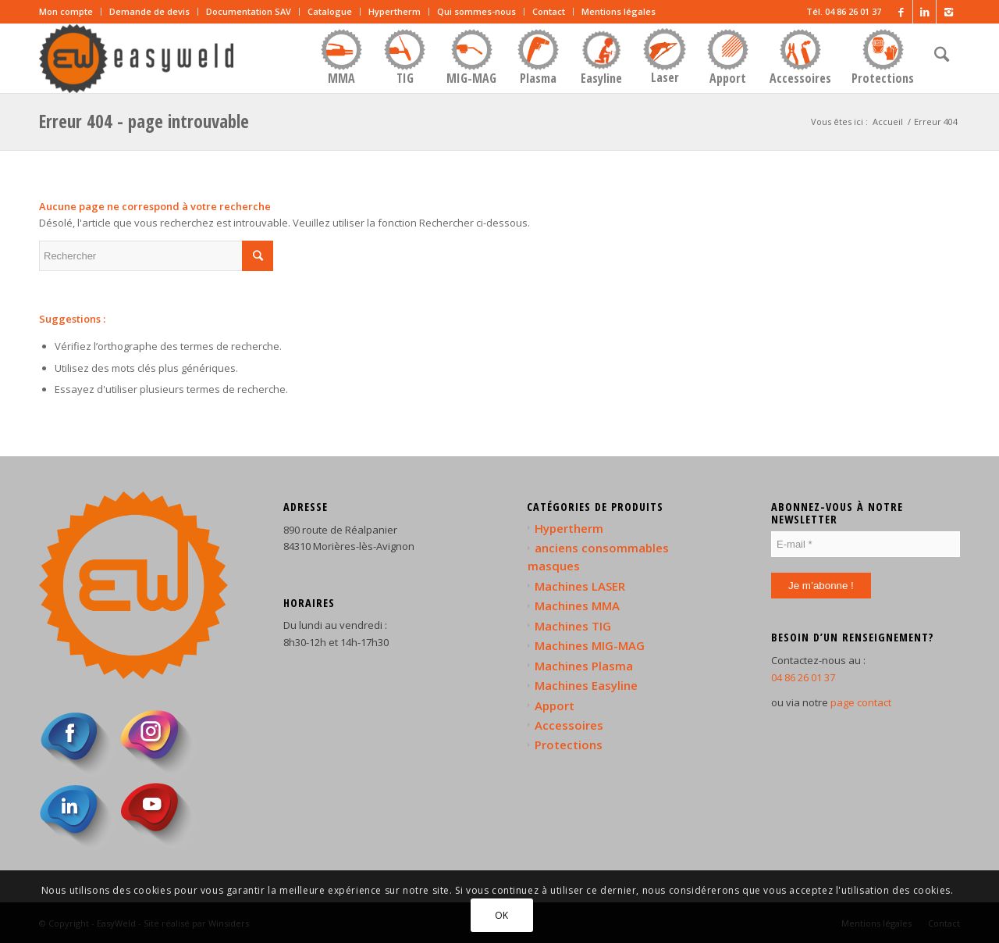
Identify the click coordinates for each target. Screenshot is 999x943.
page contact (860, 702)
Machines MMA (577, 605)
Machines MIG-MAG (590, 645)
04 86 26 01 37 (803, 677)
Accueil (888, 121)
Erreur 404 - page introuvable (144, 121)
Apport (554, 705)
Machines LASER (580, 586)
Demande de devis (149, 11)
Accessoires (569, 725)
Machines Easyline (586, 685)
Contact (548, 11)
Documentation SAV (248, 11)
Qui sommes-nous (476, 11)
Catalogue (330, 11)
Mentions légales (618, 11)
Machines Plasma (584, 665)
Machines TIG (573, 626)
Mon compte (66, 11)
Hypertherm (394, 11)
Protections (569, 744)
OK (502, 915)
